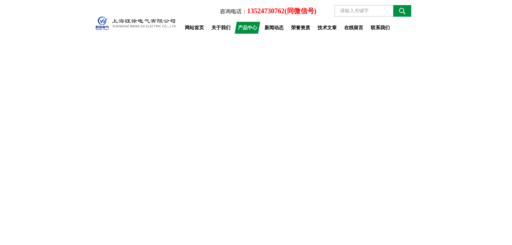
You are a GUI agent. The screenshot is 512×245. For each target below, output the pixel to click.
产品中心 (247, 27)
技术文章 (327, 27)
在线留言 (353, 27)
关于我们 (220, 27)
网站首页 (194, 27)
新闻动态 (274, 27)
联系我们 (380, 27)
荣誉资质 (300, 27)
